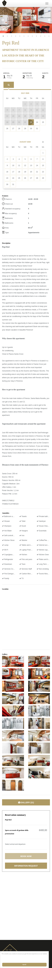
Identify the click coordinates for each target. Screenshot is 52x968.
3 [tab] (11, 36)
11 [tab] (44, 36)
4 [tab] (15, 36)
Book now (25, 856)
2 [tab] (7, 36)
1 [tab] (3, 36)
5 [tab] (19, 36)
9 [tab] (36, 36)
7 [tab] (28, 36)
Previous (2, 20)
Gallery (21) (26, 802)
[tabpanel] (26, 20)
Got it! (24, 964)
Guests (45, 73)
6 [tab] (24, 36)
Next (49, 20)
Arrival (6, 73)
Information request (26, 866)
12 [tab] (49, 36)
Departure (27, 73)
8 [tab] (32, 36)
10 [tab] (40, 36)
